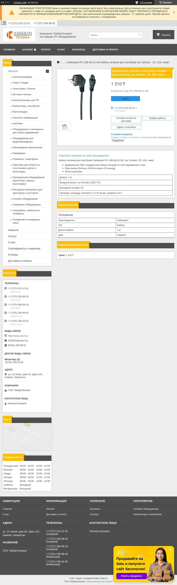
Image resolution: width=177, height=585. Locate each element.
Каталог (27, 49)
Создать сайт (20, 2)
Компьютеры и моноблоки (147, 514)
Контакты (78, 49)
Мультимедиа (20, 111)
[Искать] (139, 35)
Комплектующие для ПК (26, 100)
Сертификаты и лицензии (24, 248)
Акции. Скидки (20, 82)
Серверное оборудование (27, 204)
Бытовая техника (22, 94)
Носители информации (25, 117)
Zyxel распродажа (22, 76)
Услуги (45, 49)
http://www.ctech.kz (18, 335)
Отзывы (13, 254)
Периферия (19, 153)
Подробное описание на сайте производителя (84, 155)
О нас (61, 49)
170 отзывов (146, 2)
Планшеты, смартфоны (25, 159)
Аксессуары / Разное (24, 88)
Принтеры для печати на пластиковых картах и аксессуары (26, 168)
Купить (125, 98)
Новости (13, 230)
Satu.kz (103, 578)
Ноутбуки (18, 123)
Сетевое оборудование (25, 198)
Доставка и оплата (105, 49)
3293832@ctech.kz (18, 340)
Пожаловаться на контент (100, 581)
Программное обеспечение (27, 147)
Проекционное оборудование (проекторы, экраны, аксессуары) (29, 180)
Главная (9, 49)
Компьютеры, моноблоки (26, 106)
